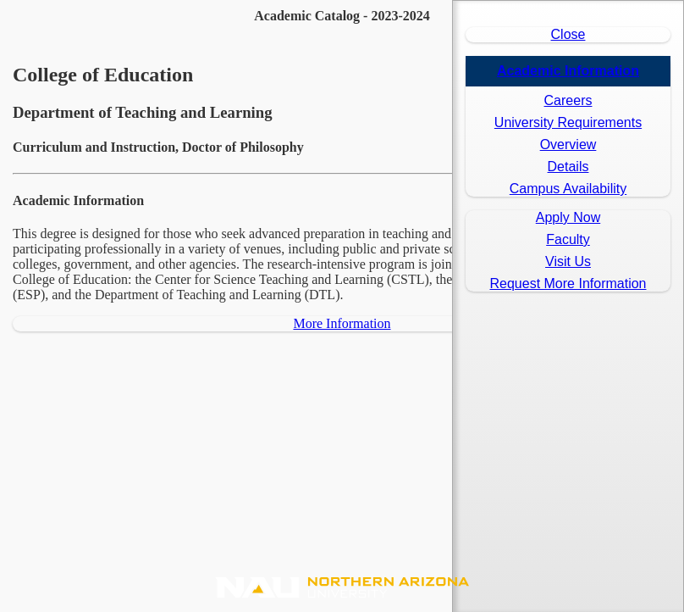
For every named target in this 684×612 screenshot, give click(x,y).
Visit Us (568, 261)
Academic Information (568, 71)
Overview (568, 144)
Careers (568, 100)
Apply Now (568, 217)
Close (568, 34)
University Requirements (568, 122)
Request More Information (568, 283)
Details (568, 166)
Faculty (568, 239)
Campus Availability (568, 188)
